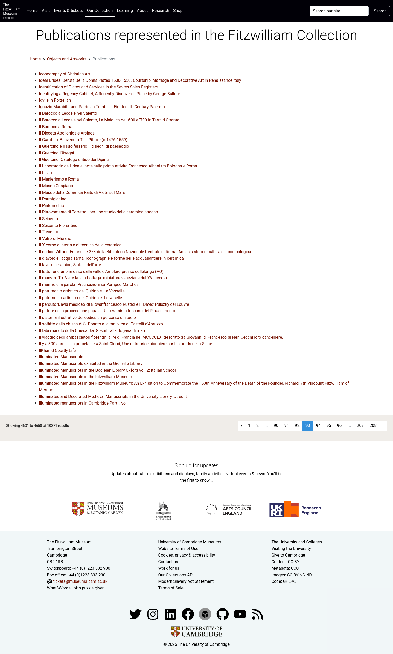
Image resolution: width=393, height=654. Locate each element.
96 (339, 425)
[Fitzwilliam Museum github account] (223, 613)
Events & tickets (68, 10)
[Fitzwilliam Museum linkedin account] (188, 613)
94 (318, 425)
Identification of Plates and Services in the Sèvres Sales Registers (98, 87)
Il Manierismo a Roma (59, 179)
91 (286, 425)
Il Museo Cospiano (56, 185)
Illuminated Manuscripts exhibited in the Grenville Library (91, 363)
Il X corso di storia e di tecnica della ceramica (80, 245)
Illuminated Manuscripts (61, 356)
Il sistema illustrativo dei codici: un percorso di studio (87, 317)
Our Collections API (176, 574)
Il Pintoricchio (51, 205)
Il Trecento (48, 231)
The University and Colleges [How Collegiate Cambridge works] (297, 542)
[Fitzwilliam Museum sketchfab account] (205, 613)
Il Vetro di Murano (55, 238)
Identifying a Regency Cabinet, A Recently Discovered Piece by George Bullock (110, 93)
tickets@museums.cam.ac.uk (80, 581)
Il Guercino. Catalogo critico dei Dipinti (74, 159)
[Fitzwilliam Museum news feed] (257, 613)
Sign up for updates (196, 465)
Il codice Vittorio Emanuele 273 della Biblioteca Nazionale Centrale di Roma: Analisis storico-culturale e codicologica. (145, 251)
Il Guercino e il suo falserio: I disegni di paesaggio (84, 146)
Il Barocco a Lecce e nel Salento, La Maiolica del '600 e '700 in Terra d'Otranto (109, 120)
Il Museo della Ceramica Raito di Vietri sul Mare (82, 192)
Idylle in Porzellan (55, 100)
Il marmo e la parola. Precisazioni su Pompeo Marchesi (89, 284)
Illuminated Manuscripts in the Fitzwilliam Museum (85, 376)
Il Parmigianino (53, 198)
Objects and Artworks (66, 59)
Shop (177, 10)
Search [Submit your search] (380, 10)
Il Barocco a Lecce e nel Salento (68, 113)
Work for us (168, 568)
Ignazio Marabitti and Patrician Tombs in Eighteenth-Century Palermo (102, 106)
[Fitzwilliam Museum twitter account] (136, 613)
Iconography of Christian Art (65, 73)
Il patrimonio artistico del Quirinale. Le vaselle (80, 297)
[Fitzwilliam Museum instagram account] (153, 613)
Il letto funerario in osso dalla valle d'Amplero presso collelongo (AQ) (101, 271)
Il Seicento (48, 218)
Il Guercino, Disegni (56, 152)
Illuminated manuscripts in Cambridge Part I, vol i (84, 403)
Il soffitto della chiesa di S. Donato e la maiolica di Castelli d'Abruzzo (101, 323)
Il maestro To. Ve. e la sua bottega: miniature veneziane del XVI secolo (103, 277)
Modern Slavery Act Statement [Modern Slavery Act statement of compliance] (186, 581)
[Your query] (339, 11)
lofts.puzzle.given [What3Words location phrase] (88, 588)
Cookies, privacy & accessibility (186, 555)
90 (276, 425)
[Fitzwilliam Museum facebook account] (171, 613)
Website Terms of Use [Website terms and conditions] (178, 548)
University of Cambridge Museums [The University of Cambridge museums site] (189, 542)
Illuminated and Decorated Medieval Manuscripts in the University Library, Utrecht (113, 396)
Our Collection (100, 10)
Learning (125, 10)
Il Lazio (45, 172)
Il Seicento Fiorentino (58, 225)
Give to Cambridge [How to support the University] (288, 555)
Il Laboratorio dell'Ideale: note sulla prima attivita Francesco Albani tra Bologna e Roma (118, 166)
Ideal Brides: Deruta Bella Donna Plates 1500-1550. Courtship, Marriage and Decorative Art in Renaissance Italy (140, 80)
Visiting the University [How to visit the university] (291, 548)
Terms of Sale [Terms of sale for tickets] (171, 588)
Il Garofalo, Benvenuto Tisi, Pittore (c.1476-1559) (83, 139)
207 (360, 425)
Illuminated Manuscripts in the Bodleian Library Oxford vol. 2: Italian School (107, 370)
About (142, 10)
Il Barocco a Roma (56, 126)
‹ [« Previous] (241, 425)
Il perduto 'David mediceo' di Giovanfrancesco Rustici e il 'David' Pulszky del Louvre (114, 304)
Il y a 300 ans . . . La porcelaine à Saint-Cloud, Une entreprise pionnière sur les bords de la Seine (125, 343)
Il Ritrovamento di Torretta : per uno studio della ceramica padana (98, 212)
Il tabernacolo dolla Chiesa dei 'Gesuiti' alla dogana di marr (92, 330)
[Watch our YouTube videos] (240, 613)
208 (373, 425)
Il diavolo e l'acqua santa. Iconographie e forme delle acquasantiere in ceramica (111, 258)
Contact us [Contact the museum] (168, 561)
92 (297, 425)
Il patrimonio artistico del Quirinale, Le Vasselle (82, 291)
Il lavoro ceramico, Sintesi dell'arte (70, 264)
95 (329, 425)
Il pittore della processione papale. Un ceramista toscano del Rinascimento (107, 310)
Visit (46, 10)
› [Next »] (383, 425)
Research (160, 10)
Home (33, 10)
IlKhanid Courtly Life (57, 350)
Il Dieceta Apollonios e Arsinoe (67, 133)
